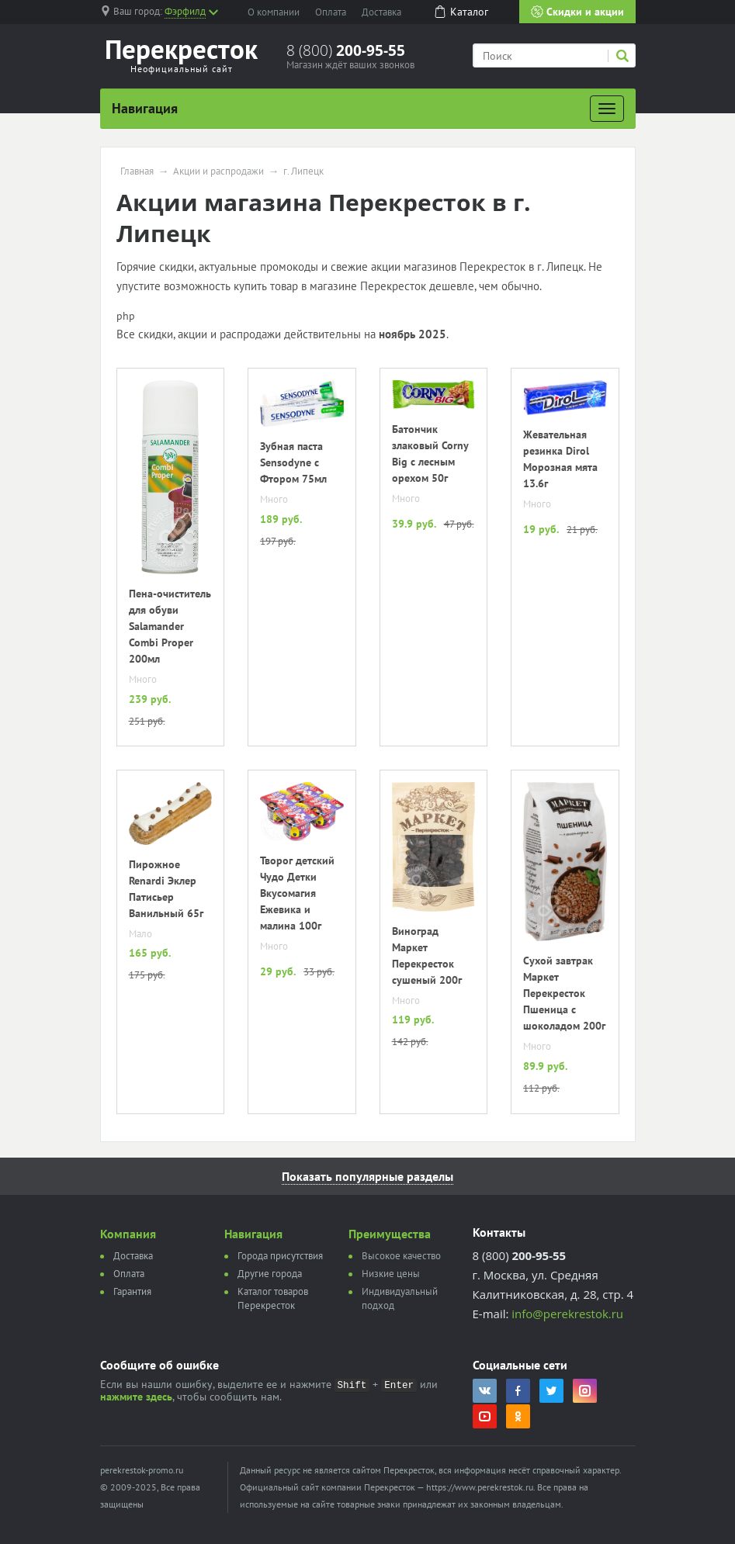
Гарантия (132, 1291)
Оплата (330, 12)
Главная (137, 171)
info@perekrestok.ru (567, 1313)
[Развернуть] (607, 108)
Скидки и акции (577, 12)
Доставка (381, 12)
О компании (274, 12)
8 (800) (345, 50)
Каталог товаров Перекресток (272, 1298)
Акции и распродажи (218, 171)
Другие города (269, 1273)
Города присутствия (280, 1255)
